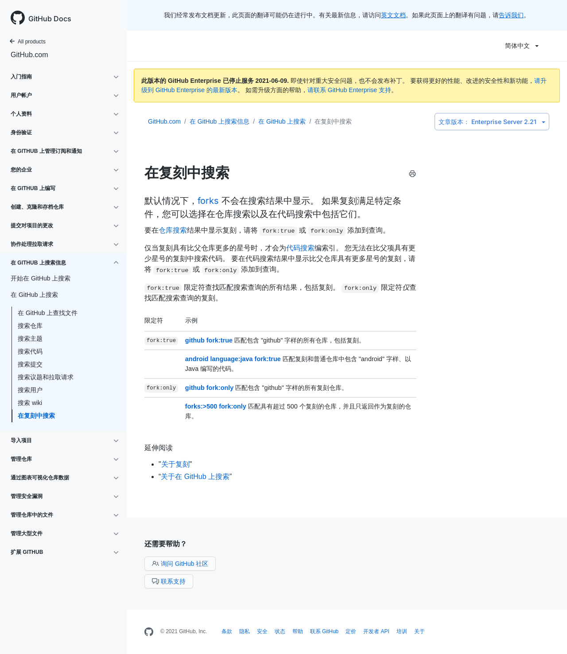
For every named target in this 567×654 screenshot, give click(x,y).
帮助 (297, 631)
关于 (419, 631)
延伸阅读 (158, 447)
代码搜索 (300, 248)
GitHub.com (29, 54)
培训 (401, 631)
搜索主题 (30, 338)
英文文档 (393, 15)
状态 (280, 631)
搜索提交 (30, 364)
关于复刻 (175, 464)
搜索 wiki (30, 402)
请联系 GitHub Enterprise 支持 (349, 89)
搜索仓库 (30, 325)
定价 (351, 631)
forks (208, 200)
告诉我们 (511, 15)
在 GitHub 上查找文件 (48, 312)
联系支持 (169, 581)
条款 (226, 631)
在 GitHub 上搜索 (282, 121)
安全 (262, 631)
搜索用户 (30, 389)
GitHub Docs (49, 18)
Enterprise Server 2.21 (492, 121)
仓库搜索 (173, 230)
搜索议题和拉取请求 (46, 377)
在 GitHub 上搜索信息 (219, 121)
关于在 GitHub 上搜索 (195, 476)
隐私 (244, 631)
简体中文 (522, 45)
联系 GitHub (324, 631)
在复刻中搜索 (36, 415)
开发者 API (376, 631)
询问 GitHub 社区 (180, 563)
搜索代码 (30, 351)
